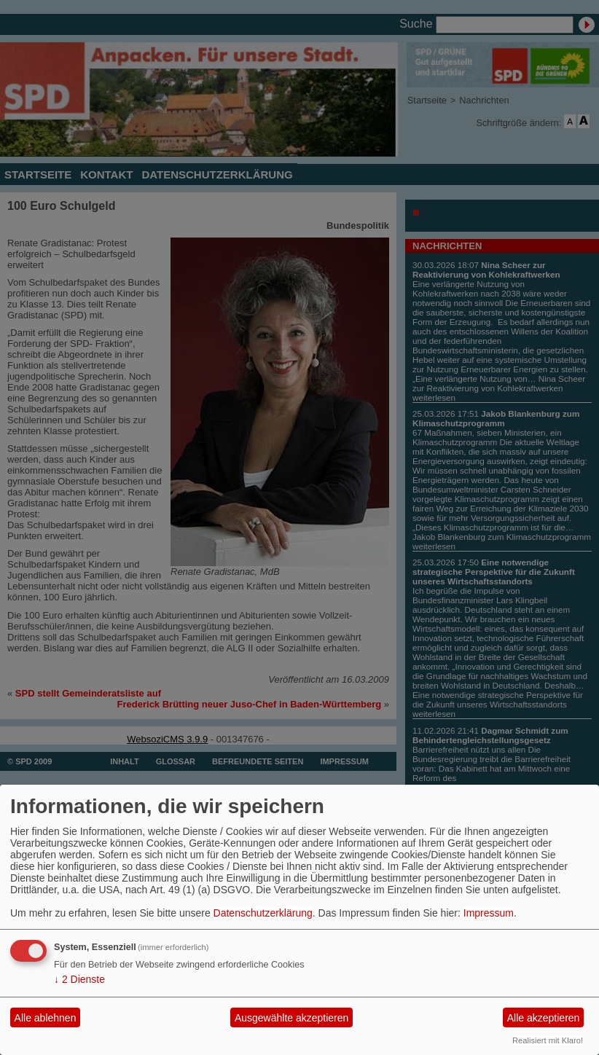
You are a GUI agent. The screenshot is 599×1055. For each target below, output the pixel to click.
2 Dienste (79, 979)
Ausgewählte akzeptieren (291, 1018)
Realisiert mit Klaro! (547, 1040)
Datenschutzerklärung (263, 913)
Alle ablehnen (46, 1018)
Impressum (488, 913)
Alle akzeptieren (543, 1018)
